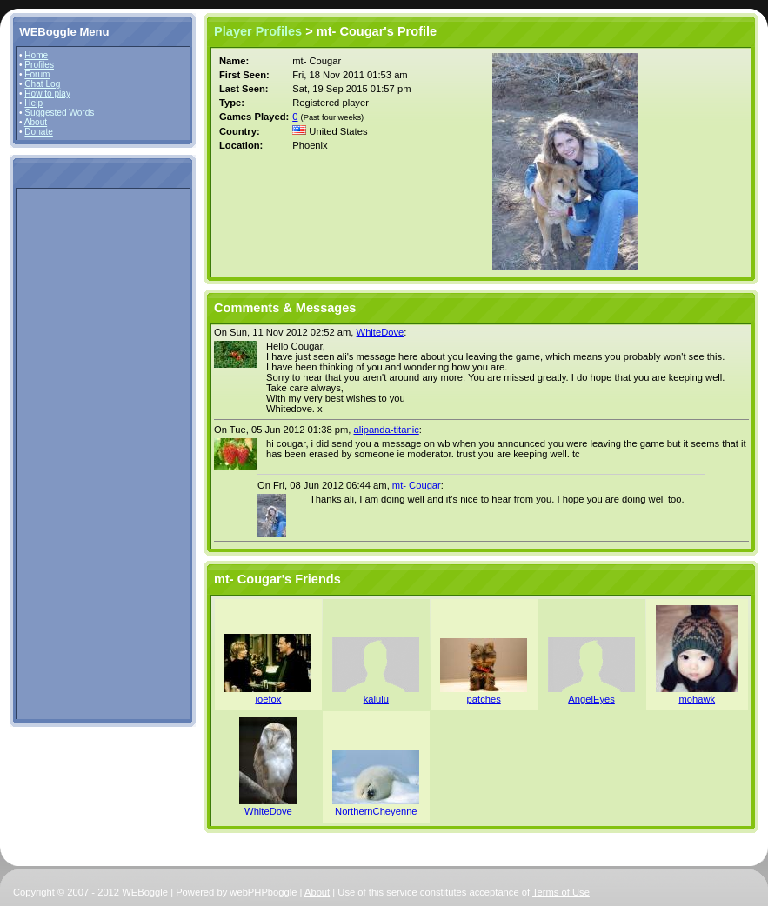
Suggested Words (59, 112)
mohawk (696, 699)
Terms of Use (561, 892)
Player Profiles (258, 31)
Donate (38, 132)
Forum (37, 74)
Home (36, 55)
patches (484, 699)
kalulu (376, 699)
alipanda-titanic (385, 429)
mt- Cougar (416, 485)
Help (33, 103)
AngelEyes (591, 699)
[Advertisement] (71, 453)
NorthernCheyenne (376, 811)
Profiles (39, 65)
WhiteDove (380, 332)
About (35, 122)
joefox (269, 699)
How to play (47, 93)
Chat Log (42, 84)
